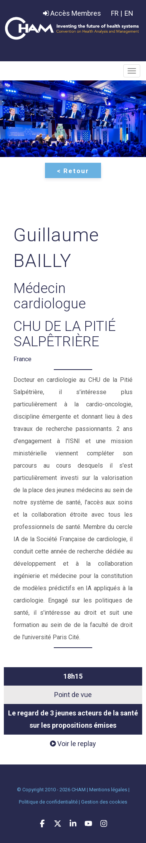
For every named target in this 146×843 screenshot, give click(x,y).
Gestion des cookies (104, 802)
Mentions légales (108, 789)
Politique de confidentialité (48, 802)
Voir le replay (73, 744)
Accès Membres (72, 13)
